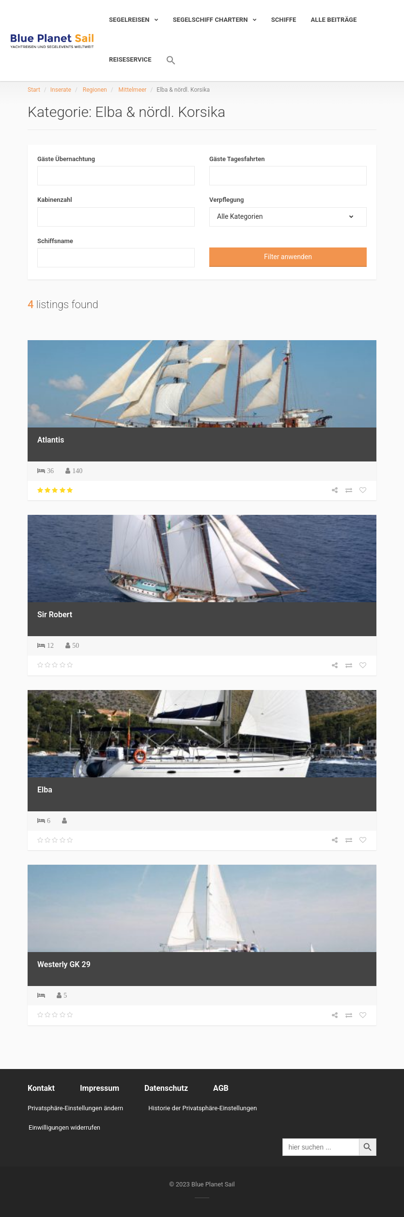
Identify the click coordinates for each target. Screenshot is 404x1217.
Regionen (95, 89)
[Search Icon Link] (167, 60)
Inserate (60, 89)
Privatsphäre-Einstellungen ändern (75, 1108)
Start (34, 89)
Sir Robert (54, 614)
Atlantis (50, 439)
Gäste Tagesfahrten (236, 159)
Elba (44, 789)
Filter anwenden (288, 257)
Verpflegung (226, 199)
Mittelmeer (133, 89)
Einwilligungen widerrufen (64, 1127)
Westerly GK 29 (64, 964)
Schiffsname (55, 241)
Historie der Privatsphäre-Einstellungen (202, 1108)
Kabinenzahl (54, 199)
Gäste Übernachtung (66, 159)
